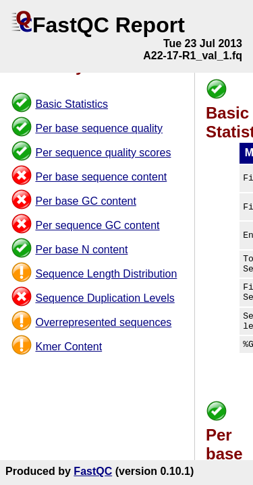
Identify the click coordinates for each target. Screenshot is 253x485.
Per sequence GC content (97, 225)
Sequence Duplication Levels (104, 298)
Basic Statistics (71, 104)
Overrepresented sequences (103, 322)
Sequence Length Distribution (106, 274)
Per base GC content (85, 201)
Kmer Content (68, 346)
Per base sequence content (101, 177)
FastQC (93, 471)
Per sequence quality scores (103, 152)
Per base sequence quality (99, 128)
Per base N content (81, 249)
